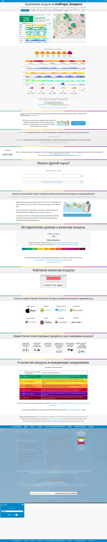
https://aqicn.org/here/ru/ (53, 136)
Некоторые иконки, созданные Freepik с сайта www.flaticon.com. (58, 515)
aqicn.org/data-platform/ (53, 262)
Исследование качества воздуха (27, 498)
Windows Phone (61, 328)
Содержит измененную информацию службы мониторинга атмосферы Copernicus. (58, 512)
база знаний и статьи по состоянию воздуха (29, 501)
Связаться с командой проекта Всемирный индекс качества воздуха (30, 493)
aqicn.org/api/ (77, 155)
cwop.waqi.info (51, 509)
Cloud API (76, 340)
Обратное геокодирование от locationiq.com (58, 518)
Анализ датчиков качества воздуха (27, 504)
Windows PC (76, 328)
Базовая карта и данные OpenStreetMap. (57, 520)
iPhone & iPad (31, 328)
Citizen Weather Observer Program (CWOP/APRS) (54, 535)
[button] (70, 32)
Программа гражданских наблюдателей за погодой (60, 508)
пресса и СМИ (21, 495)
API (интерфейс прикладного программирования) (31, 517)
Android (46, 328)
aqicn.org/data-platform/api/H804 (59, 154)
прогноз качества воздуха (24, 513)
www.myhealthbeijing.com (74, 467)
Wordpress (61, 340)
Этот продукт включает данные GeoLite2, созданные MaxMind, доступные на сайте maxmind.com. (60, 499)
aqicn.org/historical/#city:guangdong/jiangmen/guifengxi (64, 242)
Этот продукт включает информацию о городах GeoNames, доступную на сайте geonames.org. (59, 502)
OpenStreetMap (78, 37)
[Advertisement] (53, 275)
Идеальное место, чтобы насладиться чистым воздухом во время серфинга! (58, 522)
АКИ (25, 14)
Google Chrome (31, 340)
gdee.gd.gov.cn (33, 115)
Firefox (46, 340)
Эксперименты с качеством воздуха (27, 502)
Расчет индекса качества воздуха (26, 511)
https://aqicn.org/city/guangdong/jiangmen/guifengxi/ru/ (53, 142)
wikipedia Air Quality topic (59, 461)
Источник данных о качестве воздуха (27, 510)
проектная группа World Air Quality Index (58, 477)
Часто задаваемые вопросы (26, 507)
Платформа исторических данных (27, 518)
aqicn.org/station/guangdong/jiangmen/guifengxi (66, 244)
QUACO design (50, 525)
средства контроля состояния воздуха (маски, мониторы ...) (29, 515)
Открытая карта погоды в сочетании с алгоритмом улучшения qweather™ (59, 505)
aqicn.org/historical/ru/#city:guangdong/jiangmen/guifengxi (52, 260)
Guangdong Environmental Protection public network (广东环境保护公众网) (54, 537)
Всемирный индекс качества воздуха (55, 475)
